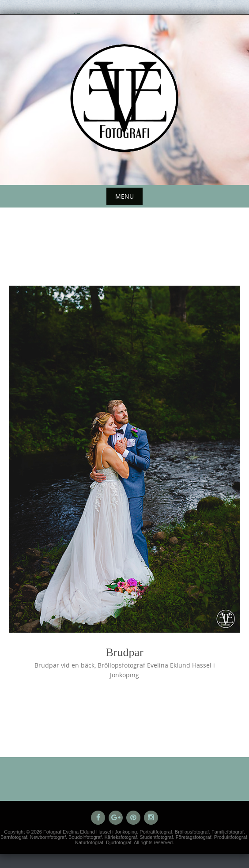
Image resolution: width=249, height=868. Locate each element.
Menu (124, 196)
